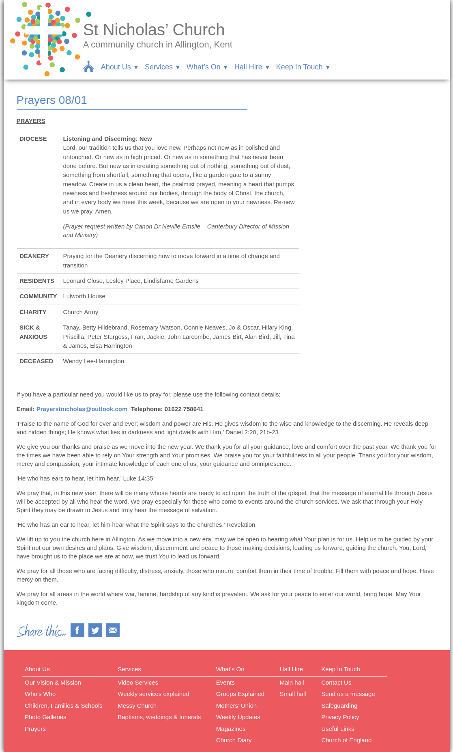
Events (225, 682)
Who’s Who (40, 693)
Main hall (292, 682)
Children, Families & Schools (64, 705)
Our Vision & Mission (53, 682)
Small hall (293, 693)
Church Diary (234, 740)
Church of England (346, 740)
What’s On (204, 67)
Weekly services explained (153, 693)
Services (159, 67)
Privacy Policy (340, 716)
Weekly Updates (238, 716)
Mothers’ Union (236, 705)
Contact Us (336, 682)
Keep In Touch (299, 67)
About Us (116, 67)
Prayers (35, 728)
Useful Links (337, 728)
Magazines (231, 728)
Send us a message (348, 693)
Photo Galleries (46, 716)
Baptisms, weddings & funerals (159, 716)
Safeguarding (339, 705)
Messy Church (137, 705)
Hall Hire (248, 67)
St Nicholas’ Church (154, 30)
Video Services (138, 682)
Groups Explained (240, 693)
